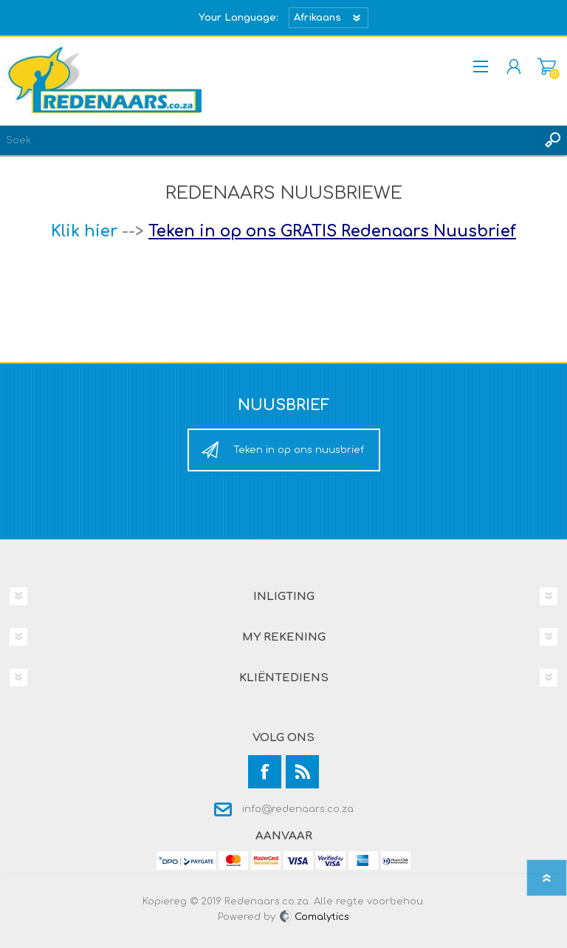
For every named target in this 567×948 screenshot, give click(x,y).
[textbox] (268, 140)
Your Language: (238, 18)
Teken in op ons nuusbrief (298, 450)
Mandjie (546, 66)
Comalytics (313, 917)
